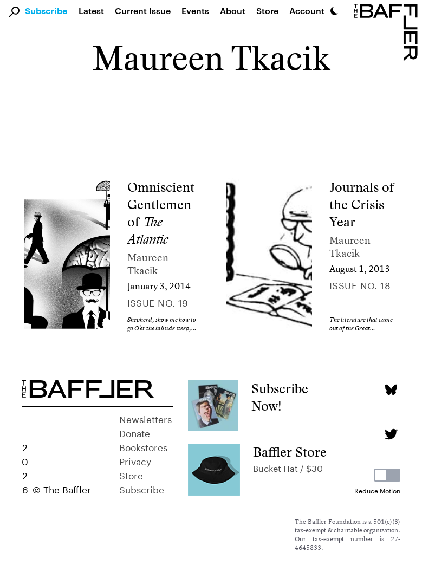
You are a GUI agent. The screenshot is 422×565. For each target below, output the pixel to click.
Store (131, 474)
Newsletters (145, 418)
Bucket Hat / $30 (288, 467)
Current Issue (143, 10)
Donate (134, 432)
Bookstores (143, 446)
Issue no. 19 (158, 302)
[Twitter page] (390, 434)
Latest (91, 10)
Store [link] (267, 10)
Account (306, 10)
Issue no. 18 (360, 284)
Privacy (135, 460)
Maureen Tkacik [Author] (147, 264)
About (232, 10)
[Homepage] (388, 31)
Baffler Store (290, 452)
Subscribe (46, 11)
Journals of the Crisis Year (361, 204)
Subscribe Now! (279, 397)
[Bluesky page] (390, 389)
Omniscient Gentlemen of (160, 213)
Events (195, 10)
